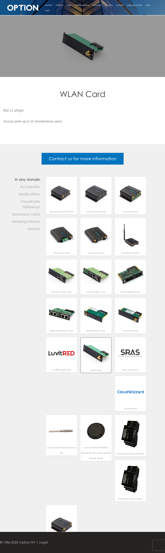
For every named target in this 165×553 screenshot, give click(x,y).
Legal (43, 542)
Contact (119, 5)
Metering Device (26, 221)
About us (109, 5)
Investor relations (82, 5)
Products (59, 5)
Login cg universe (134, 5)
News (69, 5)
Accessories (30, 187)
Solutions (48, 5)
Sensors (34, 229)
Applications (29, 194)
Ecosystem (97, 5)
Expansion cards (26, 214)
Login (47, 10)
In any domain (27, 179)
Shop (148, 5)
